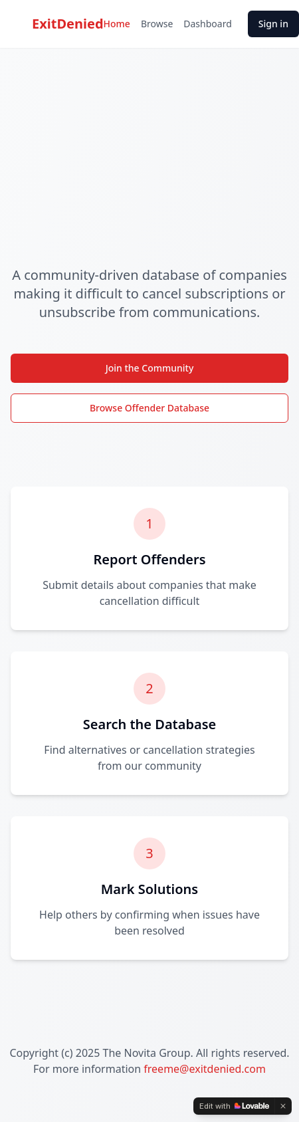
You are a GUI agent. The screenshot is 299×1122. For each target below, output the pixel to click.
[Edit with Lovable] (234, 1106)
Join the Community (150, 368)
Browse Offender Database (149, 407)
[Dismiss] (283, 1106)
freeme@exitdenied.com (205, 1069)
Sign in (273, 23)
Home (117, 23)
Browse (157, 23)
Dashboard (207, 23)
